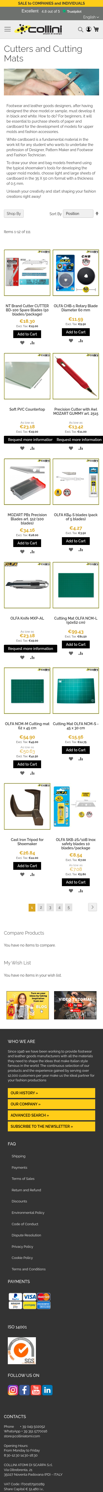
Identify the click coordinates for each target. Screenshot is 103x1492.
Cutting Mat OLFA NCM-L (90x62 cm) (75, 620)
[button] (91, 17)
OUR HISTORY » (24, 1093)
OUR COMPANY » (26, 1104)
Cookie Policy (22, 1258)
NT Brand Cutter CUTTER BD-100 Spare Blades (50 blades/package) (27, 310)
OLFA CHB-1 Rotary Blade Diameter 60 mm (76, 308)
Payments (19, 1167)
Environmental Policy (28, 1213)
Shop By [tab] (14, 214)
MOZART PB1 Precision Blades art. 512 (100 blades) (27, 519)
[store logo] (38, 29)
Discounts (19, 1201)
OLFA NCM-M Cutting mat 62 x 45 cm (27, 726)
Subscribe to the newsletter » (42, 1126)
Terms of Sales (23, 1179)
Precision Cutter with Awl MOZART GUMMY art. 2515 (75, 411)
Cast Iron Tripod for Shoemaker (27, 842)
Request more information (30, 440)
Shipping (18, 1156)
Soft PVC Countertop (27, 409)
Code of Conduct (25, 1224)
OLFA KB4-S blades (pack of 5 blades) (76, 517)
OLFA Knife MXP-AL (27, 618)
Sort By (55, 214)
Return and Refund (26, 1190)
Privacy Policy (22, 1247)
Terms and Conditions (29, 1269)
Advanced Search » (30, 1115)
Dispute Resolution (26, 1235)
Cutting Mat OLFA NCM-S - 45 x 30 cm (76, 726)
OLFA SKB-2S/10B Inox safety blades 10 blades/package (76, 844)
